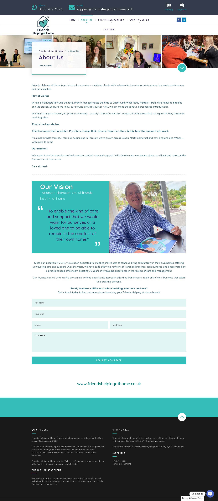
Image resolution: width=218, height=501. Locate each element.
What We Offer (139, 18)
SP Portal (182, 6)
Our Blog (169, 6)
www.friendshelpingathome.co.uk (109, 372)
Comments (109, 334)
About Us (87, 18)
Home (72, 18)
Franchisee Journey (111, 18)
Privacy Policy (119, 449)
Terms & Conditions (121, 452)
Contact (109, 28)
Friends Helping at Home (62, 492)
